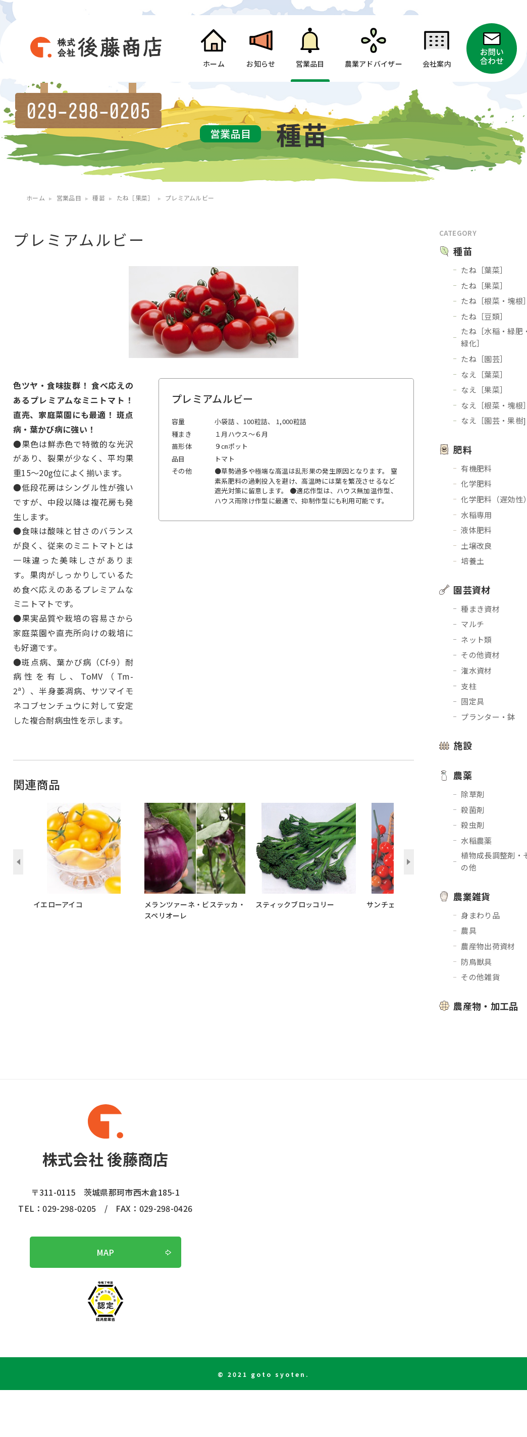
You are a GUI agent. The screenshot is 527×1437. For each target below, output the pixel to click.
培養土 (472, 560)
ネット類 (476, 639)
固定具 (472, 701)
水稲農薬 (476, 840)
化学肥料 (476, 483)
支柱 (469, 686)
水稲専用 (476, 514)
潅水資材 (476, 670)
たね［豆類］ (484, 316)
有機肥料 (476, 468)
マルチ (472, 624)
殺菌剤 (472, 809)
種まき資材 (480, 608)
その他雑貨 (480, 976)
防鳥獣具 (476, 961)
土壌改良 (476, 545)
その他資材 (480, 654)
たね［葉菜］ (484, 270)
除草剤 (472, 794)
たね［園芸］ (484, 358)
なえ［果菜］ (484, 389)
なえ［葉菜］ (484, 374)
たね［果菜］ (484, 285)
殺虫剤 (472, 824)
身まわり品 (480, 915)
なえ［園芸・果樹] (493, 420)
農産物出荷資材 (488, 946)
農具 (469, 930)
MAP (105, 1252)
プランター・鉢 (488, 716)
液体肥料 (476, 530)
